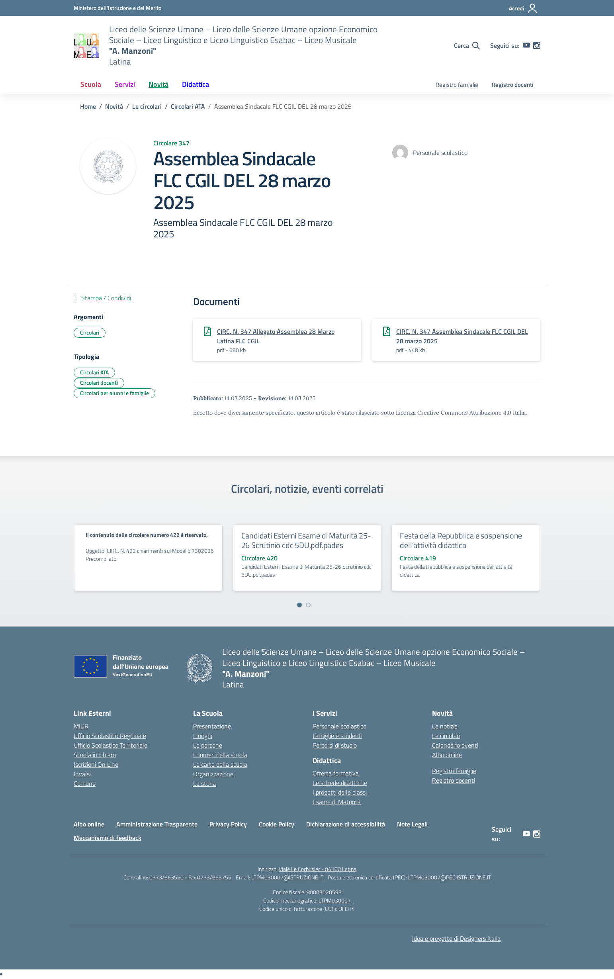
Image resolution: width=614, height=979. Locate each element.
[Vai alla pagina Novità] (114, 106)
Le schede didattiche (340, 782)
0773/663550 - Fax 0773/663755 (190, 877)
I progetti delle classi (340, 792)
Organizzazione (213, 774)
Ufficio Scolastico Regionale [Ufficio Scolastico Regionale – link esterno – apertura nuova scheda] (110, 735)
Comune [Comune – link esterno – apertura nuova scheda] (85, 783)
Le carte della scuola (220, 764)
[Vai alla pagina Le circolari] (147, 106)
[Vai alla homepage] (86, 45)
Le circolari (446, 735)
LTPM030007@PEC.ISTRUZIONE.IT (449, 877)
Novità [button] (158, 84)
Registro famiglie (457, 84)
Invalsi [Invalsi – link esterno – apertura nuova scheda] (82, 774)
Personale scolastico (339, 726)
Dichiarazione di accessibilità (345, 824)
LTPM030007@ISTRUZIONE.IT (287, 877)
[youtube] (526, 45)
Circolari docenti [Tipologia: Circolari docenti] (99, 382)
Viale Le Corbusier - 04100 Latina (317, 869)
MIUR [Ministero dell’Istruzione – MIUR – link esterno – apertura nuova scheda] (81, 726)
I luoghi (202, 735)
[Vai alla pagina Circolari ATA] (188, 106)
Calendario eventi (455, 745)
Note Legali (412, 824)
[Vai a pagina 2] (308, 605)
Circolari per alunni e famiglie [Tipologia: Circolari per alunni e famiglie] (114, 393)
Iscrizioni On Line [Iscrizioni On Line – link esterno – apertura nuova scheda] (96, 764)
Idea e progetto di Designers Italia (456, 938)
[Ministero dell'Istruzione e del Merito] (117, 8)
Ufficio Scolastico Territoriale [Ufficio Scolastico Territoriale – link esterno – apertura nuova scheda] (110, 745)
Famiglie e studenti (337, 735)
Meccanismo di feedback (107, 837)
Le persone (207, 745)
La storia (204, 783)
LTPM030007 (335, 900)
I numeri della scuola (220, 755)
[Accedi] (523, 8)
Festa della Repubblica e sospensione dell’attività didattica (461, 540)
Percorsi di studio (335, 745)
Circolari (89, 332)
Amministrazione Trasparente (156, 824)
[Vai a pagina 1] (299, 605)
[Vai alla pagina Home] (88, 106)
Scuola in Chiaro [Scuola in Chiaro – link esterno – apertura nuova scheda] (95, 755)
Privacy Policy (228, 824)
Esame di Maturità (337, 802)
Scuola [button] (90, 84)
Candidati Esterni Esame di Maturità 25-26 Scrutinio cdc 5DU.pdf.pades (306, 540)
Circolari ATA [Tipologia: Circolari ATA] (94, 372)
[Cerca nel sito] (467, 45)
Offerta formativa (336, 773)
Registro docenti (513, 84)
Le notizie (445, 726)
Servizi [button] (125, 84)
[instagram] (536, 45)
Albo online (447, 755)
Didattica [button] (195, 84)
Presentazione (212, 726)
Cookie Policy (276, 824)
